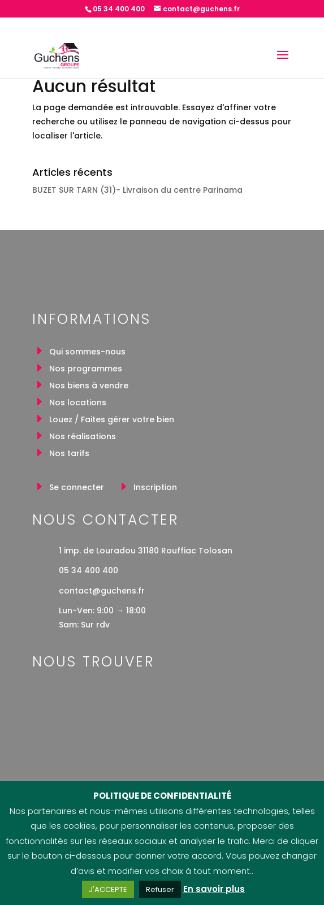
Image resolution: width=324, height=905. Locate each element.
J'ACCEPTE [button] (108, 889)
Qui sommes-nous (87, 352)
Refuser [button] (160, 889)
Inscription (155, 488)
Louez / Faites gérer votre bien (111, 420)
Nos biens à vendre (88, 386)
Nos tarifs (69, 454)
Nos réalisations (82, 437)
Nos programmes (85, 369)
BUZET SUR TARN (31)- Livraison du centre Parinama (137, 190)
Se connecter (76, 488)
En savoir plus (214, 889)
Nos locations (77, 403)
